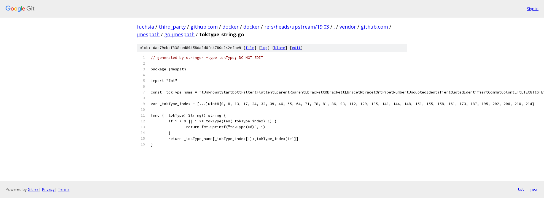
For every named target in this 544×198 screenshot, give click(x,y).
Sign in (532, 8)
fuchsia (145, 26)
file (250, 47)
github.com (204, 26)
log (264, 47)
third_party (172, 26)
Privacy (48, 189)
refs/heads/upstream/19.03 (296, 26)
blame (279, 47)
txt (521, 189)
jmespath (148, 34)
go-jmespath (179, 34)
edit (296, 47)
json (534, 189)
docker (230, 26)
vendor (348, 26)
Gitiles (33, 189)
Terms (63, 189)
